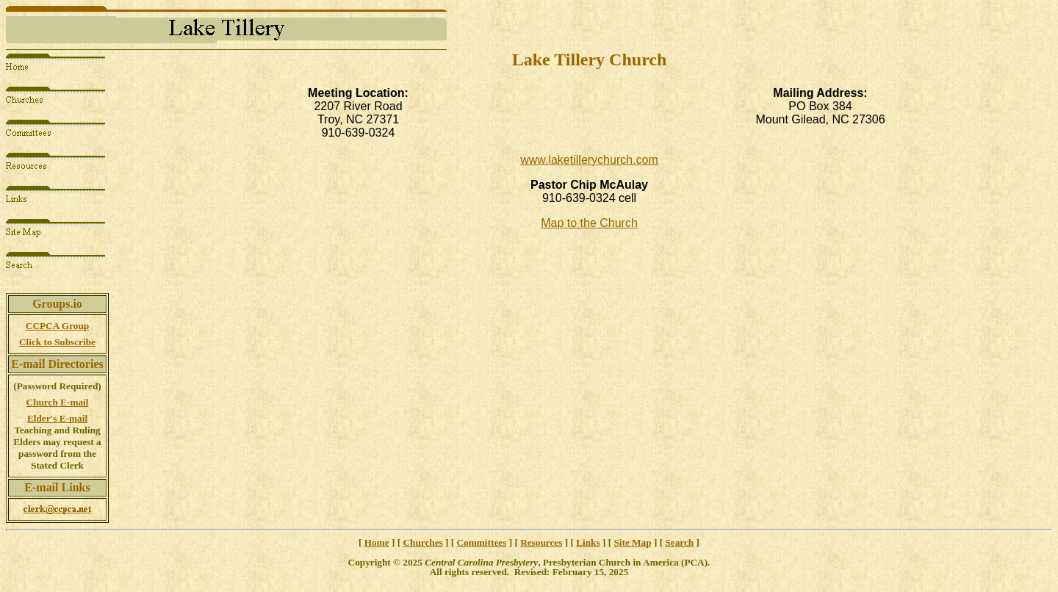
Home (376, 542)
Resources (541, 542)
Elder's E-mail (57, 418)
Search (679, 542)
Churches (422, 542)
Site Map (632, 542)
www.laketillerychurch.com (589, 160)
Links (588, 542)
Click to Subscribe (57, 341)
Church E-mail (57, 402)
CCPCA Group (57, 325)
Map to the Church (589, 223)
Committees (482, 542)
